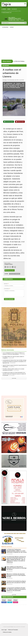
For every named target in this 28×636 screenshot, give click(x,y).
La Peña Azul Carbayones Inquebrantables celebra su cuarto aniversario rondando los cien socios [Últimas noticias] (19, 61)
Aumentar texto (8, 121)
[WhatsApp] (5, 267)
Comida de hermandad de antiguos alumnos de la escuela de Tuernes (16, 582)
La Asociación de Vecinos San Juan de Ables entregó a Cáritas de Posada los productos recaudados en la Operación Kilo (14, 361)
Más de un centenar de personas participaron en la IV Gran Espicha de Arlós (16, 575)
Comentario (7, 288)
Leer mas (14, 378)
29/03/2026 (9, 584)
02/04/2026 (9, 578)
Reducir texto (20, 121)
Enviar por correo (9, 270)
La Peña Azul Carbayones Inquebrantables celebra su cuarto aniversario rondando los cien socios (17, 551)
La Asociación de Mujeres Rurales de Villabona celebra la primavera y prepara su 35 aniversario (16, 589)
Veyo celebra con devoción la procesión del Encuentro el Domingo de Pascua (17, 568)
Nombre (6, 283)
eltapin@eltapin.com (6, 12)
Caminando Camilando (15, 273)
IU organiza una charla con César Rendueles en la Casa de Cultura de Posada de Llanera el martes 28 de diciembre (14, 374)
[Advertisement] (14, 44)
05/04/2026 (9, 571)
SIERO (8, 9)
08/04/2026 (9, 553)
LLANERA (3, 9)
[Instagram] (12, 267)
